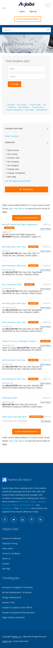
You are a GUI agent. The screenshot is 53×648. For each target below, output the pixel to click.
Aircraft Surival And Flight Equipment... (20, 224)
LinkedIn (41, 501)
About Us (6, 558)
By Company (12, 161)
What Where (42, 109)
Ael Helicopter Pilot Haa (13, 246)
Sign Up (32, 11)
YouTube (6, 505)
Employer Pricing (9, 543)
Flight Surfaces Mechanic (13, 617)
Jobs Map (30, 109)
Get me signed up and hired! (18, 181)
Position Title (35, 104)
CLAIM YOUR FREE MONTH (27, 19)
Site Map (6, 568)
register (21, 208)
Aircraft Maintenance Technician (17, 592)
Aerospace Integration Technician (17, 587)
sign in (12, 208)
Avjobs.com (7, 641)
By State (10, 104)
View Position (45, 229)
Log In (22, 11)
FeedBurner (7, 508)
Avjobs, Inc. (16, 636)
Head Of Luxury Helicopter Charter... (20, 341)
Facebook (23, 501)
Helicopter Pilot (9, 397)
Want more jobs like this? (14, 416)
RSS (33, 505)
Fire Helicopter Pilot (12, 284)
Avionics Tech (8, 602)
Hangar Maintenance (11, 597)
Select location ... (12, 136)
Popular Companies (14, 109)
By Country (22, 104)
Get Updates (46, 421)
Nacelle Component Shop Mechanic (18, 612)
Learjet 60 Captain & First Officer (17, 607)
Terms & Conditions (11, 553)
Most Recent (12, 150)
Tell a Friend (24, 508)
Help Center (7, 548)
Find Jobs (14, 84)
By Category (24, 107)
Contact (5, 563)
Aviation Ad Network (20, 505)
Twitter (33, 501)
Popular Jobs (37, 107)
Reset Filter (26, 189)
